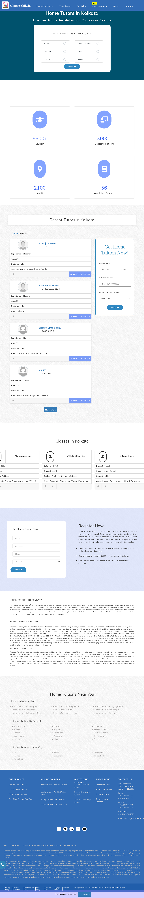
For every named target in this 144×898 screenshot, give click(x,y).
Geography (99, 736)
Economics (99, 726)
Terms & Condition (16, 889)
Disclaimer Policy (47, 889)
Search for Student (104, 789)
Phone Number (106, 278)
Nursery (47, 43)
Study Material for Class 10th (54, 804)
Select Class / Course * (110, 292)
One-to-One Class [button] (45, 6)
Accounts (58, 736)
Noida (56, 752)
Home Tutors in (24, 706)
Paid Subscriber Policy (29, 889)
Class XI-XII (48, 60)
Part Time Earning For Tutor (21, 799)
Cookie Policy (38, 889)
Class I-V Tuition (84, 43)
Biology (57, 726)
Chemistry (58, 732)
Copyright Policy (57, 889)
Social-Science (20, 736)
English (17, 732)
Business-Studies (101, 729)
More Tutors (50, 410)
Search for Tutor (103, 784)
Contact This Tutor (80, 274)
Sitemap (66, 888)
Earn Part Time (102, 794)
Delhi (16, 752)
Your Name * (105, 263)
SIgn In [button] (130, 6)
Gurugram (58, 756)
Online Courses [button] (99, 5)
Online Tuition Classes (18, 789)
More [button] (116, 6)
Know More (85, 894)
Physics (57, 729)
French (97, 739)
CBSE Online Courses (18, 794)
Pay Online (81, 6)
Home (15, 233)
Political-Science (101, 732)
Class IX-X (81, 51)
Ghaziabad (99, 756)
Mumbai (17, 756)
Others (80, 60)
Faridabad (18, 759)
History (17, 739)
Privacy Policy (7, 889)
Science (17, 729)
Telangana (99, 752)
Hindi (56, 739)
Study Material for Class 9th (53, 799)
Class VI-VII (48, 51)
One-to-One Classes (18, 784)
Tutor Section (65, 6)
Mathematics (19, 726)
